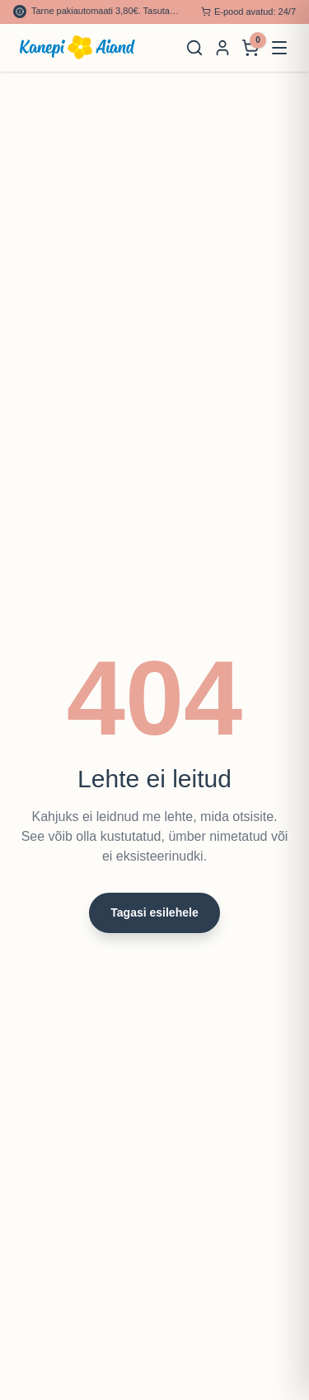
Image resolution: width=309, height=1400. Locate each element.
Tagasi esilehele (154, 912)
